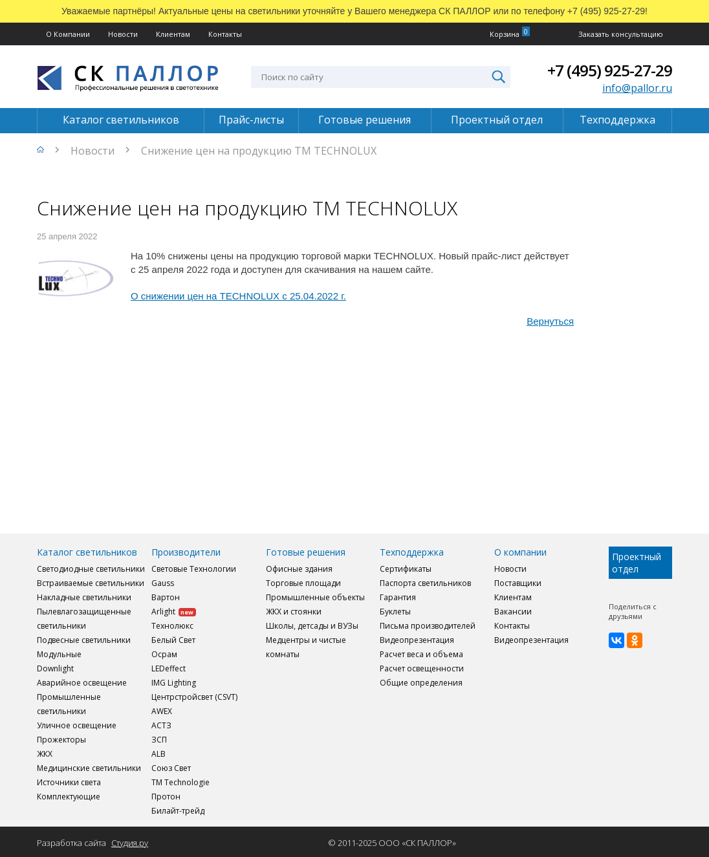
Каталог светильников (121, 120)
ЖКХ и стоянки (294, 611)
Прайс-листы (251, 120)
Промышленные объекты (315, 597)
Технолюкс (172, 625)
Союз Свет (171, 768)
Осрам (164, 654)
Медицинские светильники (89, 768)
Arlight (173, 611)
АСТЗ (161, 725)
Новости (123, 34)
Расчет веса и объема (421, 654)
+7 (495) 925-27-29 (609, 70)
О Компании (68, 34)
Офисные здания (299, 568)
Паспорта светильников (425, 583)
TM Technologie (180, 782)
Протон (165, 796)
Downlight (55, 668)
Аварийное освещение (82, 682)
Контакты (225, 34)
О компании (520, 552)
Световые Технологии (193, 568)
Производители (186, 552)
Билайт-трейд (177, 810)
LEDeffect (168, 668)
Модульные (59, 654)
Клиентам (173, 34)
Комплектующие (68, 796)
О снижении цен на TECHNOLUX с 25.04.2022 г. (238, 295)
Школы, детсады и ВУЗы (312, 625)
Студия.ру (129, 843)
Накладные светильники (84, 597)
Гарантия (398, 597)
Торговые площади (303, 583)
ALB (158, 753)
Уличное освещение (76, 725)
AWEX (161, 711)
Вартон (165, 597)
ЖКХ (44, 753)
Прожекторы (61, 739)
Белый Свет (173, 640)
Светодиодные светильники (91, 568)
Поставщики (517, 583)
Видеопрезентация (417, 640)
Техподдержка (617, 120)
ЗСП (159, 739)
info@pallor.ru (637, 88)
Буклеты (395, 611)
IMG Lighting (173, 682)
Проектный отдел (497, 120)
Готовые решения (364, 120)
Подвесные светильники (84, 640)
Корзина (504, 34)
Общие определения (421, 682)
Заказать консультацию (620, 34)
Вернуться (550, 321)
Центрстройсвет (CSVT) (194, 696)
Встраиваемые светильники (90, 583)
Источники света (69, 782)
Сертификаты (405, 568)
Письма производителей (427, 625)
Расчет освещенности (422, 668)
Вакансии (513, 611)
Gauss (162, 583)
